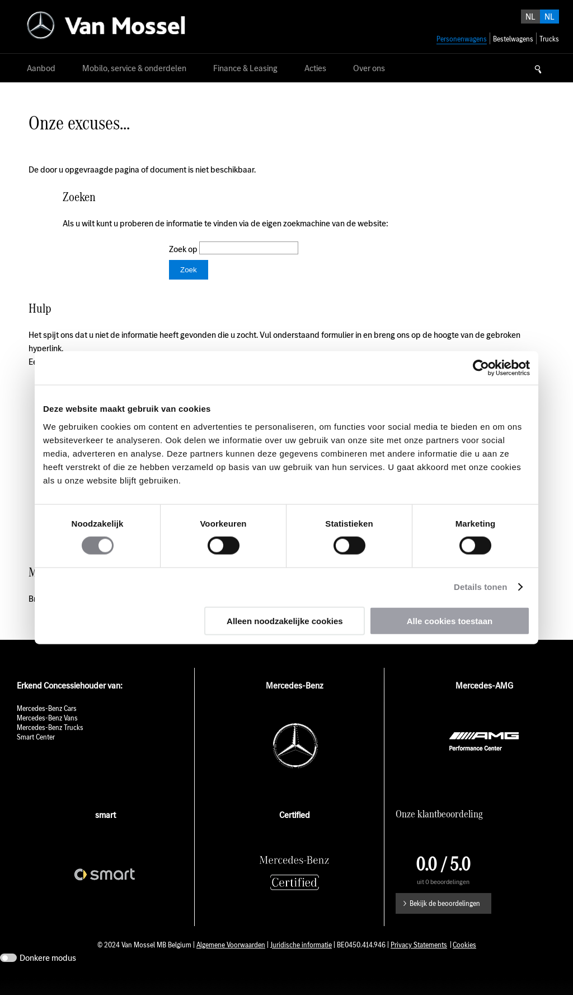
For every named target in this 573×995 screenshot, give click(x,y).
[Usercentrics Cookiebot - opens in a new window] (481, 368)
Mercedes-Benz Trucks (50, 744)
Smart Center (36, 754)
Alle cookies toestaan (449, 620)
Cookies (464, 961)
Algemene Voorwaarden (230, 961)
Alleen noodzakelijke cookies (285, 620)
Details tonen (480, 587)
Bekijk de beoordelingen (445, 920)
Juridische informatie (301, 961)
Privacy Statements (419, 961)
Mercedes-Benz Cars (47, 725)
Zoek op (184, 249)
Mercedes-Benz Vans (47, 735)
